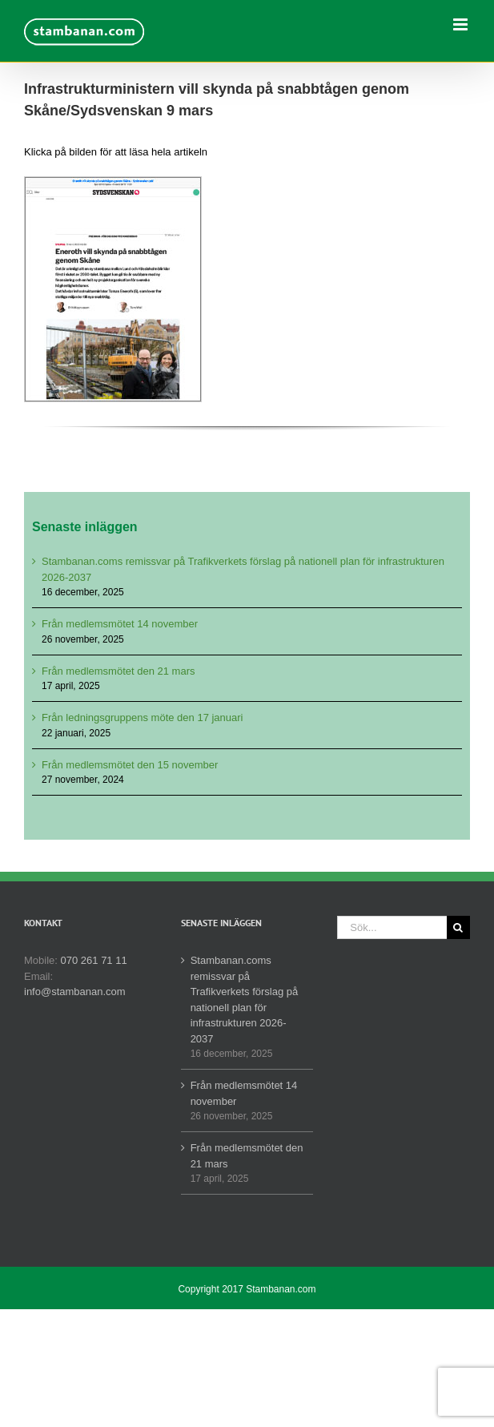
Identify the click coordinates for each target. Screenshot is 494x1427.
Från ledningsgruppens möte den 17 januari (142, 717)
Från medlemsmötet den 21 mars (118, 671)
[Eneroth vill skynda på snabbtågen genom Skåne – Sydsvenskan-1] (113, 182)
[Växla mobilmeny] (461, 24)
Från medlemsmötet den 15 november (130, 765)
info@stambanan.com (75, 992)
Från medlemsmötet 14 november (120, 624)
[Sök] (458, 927)
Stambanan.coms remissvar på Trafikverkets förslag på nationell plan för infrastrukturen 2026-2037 (245, 999)
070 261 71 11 (94, 960)
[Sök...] (392, 927)
